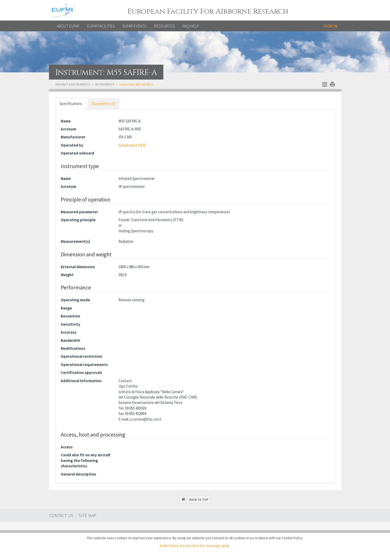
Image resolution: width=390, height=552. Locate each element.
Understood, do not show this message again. (195, 545)
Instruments (104, 84)
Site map (87, 515)
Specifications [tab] (70, 103)
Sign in (330, 25)
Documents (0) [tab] (103, 103)
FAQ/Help (191, 25)
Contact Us (61, 515)
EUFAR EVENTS (134, 25)
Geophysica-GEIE (132, 145)
